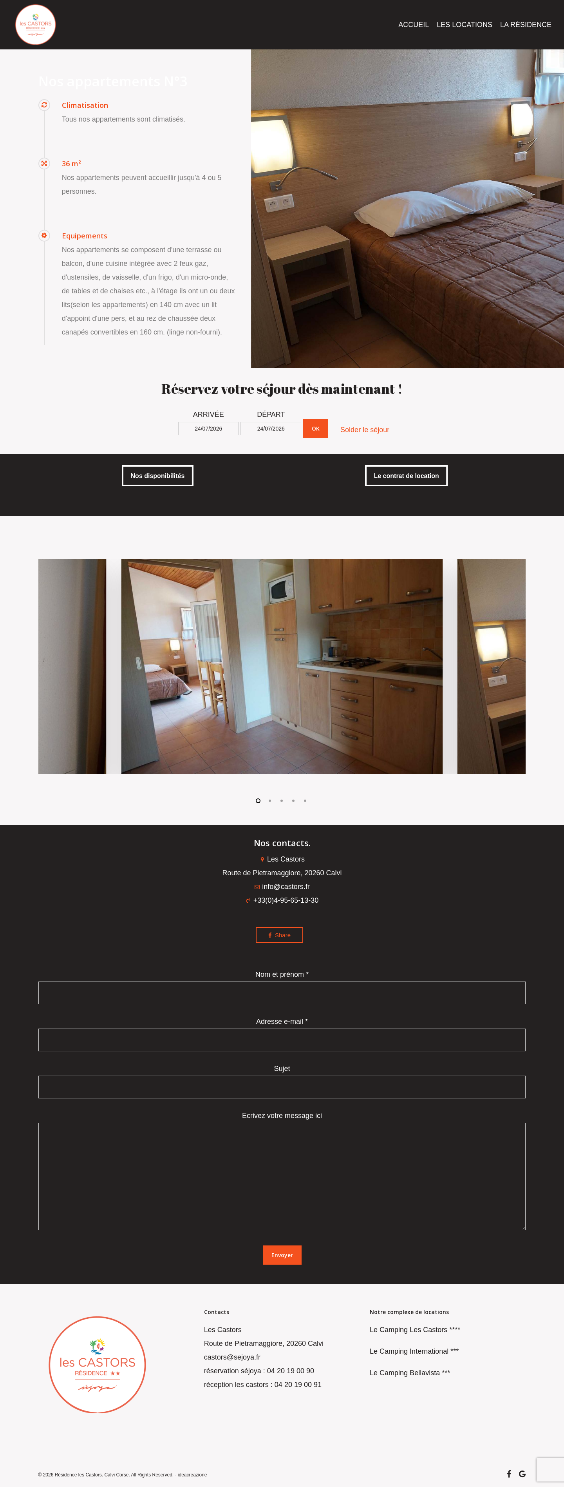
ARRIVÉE (208, 414)
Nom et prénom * (282, 987)
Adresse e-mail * (282, 1034)
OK (316, 428)
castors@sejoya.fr (232, 1357)
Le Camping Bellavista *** (410, 1373)
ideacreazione (192, 1475)
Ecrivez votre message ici (282, 1173)
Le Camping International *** (414, 1351)
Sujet (282, 1081)
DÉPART (271, 414)
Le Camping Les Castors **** (415, 1330)
